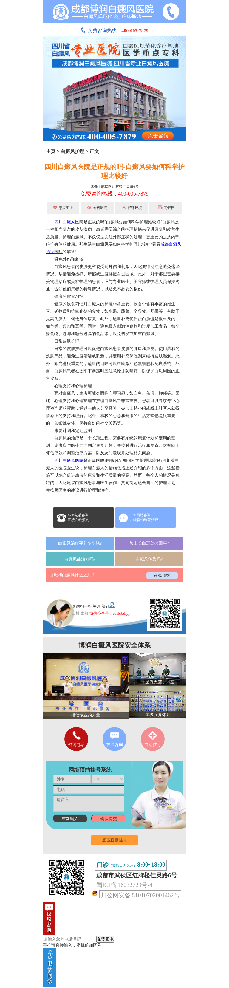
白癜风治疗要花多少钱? (80, 543)
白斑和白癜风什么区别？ (72, 575)
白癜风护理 (72, 151)
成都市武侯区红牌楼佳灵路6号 (114, 186)
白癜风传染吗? (149, 559)
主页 (50, 151)
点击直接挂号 (114, 840)
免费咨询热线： (114, 30)
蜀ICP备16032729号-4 (124, 885)
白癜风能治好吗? (79, 559)
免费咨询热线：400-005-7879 (114, 194)
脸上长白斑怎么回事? (149, 543)
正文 (94, 151)
